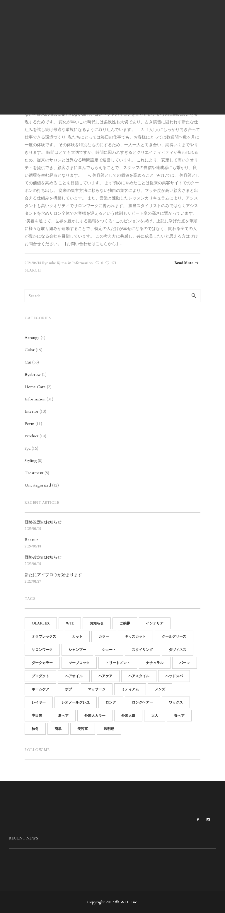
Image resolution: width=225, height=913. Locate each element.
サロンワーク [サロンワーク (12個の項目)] (42, 649)
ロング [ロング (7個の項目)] (110, 702)
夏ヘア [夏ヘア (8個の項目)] (63, 715)
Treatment (34, 473)
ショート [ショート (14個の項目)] (109, 649)
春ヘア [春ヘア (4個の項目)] (179, 715)
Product (31, 436)
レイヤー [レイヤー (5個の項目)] (39, 702)
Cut (28, 362)
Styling (31, 460)
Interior (31, 411)
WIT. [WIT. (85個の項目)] (70, 623)
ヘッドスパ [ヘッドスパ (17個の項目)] (174, 676)
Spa (27, 448)
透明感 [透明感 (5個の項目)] (109, 728)
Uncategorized (38, 485)
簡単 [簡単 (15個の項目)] (58, 728)
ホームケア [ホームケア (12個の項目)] (40, 689)
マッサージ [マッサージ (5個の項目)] (96, 689)
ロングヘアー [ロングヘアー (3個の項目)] (142, 702)
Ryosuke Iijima (54, 263)
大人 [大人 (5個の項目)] (154, 715)
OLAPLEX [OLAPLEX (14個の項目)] (41, 623)
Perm (29, 423)
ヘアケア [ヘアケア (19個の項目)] (105, 676)
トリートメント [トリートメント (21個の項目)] (117, 663)
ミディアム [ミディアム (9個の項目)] (130, 689)
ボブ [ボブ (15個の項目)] (68, 689)
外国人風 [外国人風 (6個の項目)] (128, 715)
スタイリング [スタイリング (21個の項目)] (142, 649)
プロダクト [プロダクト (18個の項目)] (40, 676)
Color (30, 350)
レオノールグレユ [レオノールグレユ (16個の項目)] (76, 702)
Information (82, 263)
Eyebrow (33, 374)
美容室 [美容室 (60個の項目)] (82, 728)
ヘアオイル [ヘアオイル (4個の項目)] (74, 676)
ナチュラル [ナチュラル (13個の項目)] (154, 663)
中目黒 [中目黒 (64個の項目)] (37, 715)
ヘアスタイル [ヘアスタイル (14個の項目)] (138, 676)
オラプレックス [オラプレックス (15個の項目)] (44, 636)
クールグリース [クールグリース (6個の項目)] (174, 636)
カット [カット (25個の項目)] (77, 636)
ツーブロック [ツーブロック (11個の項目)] (79, 663)
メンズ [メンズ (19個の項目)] (160, 689)
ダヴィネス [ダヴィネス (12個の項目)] (177, 649)
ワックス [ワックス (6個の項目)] (176, 702)
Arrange (32, 337)
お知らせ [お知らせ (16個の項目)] (97, 623)
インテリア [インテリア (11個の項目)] (154, 623)
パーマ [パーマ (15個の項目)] (184, 663)
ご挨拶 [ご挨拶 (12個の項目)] (125, 623)
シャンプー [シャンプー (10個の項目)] (77, 649)
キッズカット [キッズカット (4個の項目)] (135, 636)
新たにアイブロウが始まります (53, 575)
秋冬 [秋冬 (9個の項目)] (35, 728)
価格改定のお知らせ (43, 522)
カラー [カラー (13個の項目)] (103, 636)
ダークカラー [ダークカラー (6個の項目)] (42, 663)
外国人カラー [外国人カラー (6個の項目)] (94, 715)
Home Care (35, 387)
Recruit (31, 539)
